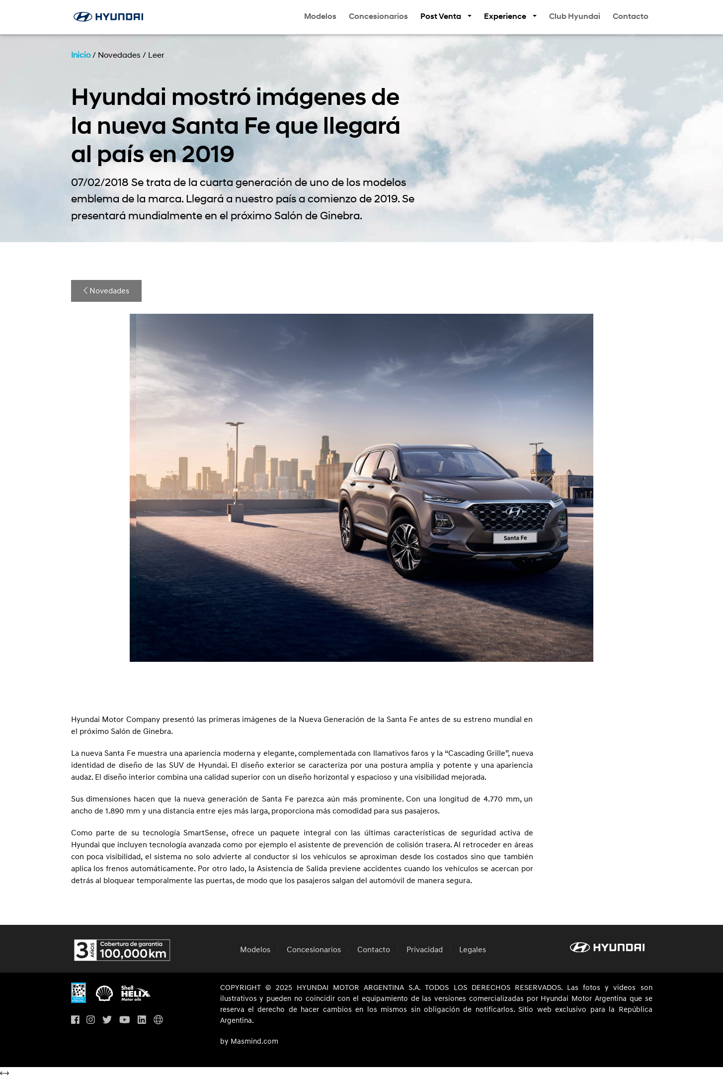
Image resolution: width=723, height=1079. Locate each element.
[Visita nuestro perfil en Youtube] (124, 1020)
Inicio (80, 55)
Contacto (630, 16)
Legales (472, 950)
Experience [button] (506, 16)
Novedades (106, 291)
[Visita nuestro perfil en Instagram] (90, 1020)
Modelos (320, 16)
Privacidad (424, 950)
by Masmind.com (249, 1041)
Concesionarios (378, 16)
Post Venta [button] (441, 16)
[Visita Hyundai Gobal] (158, 1020)
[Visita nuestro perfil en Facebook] (75, 1020)
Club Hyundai (574, 16)
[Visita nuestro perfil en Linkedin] (142, 1020)
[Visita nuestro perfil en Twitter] (107, 1020)
